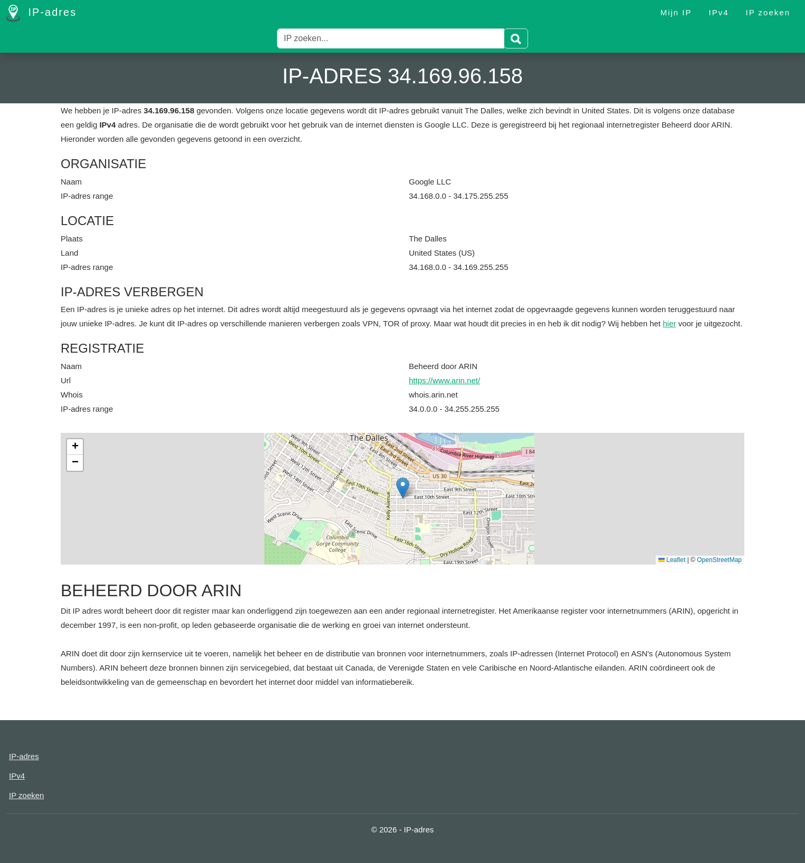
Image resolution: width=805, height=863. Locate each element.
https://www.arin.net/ (444, 380)
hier (669, 323)
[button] (402, 488)
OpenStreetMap (719, 560)
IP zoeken (768, 12)
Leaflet (671, 560)
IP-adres (41, 13)
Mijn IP (676, 12)
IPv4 (719, 12)
